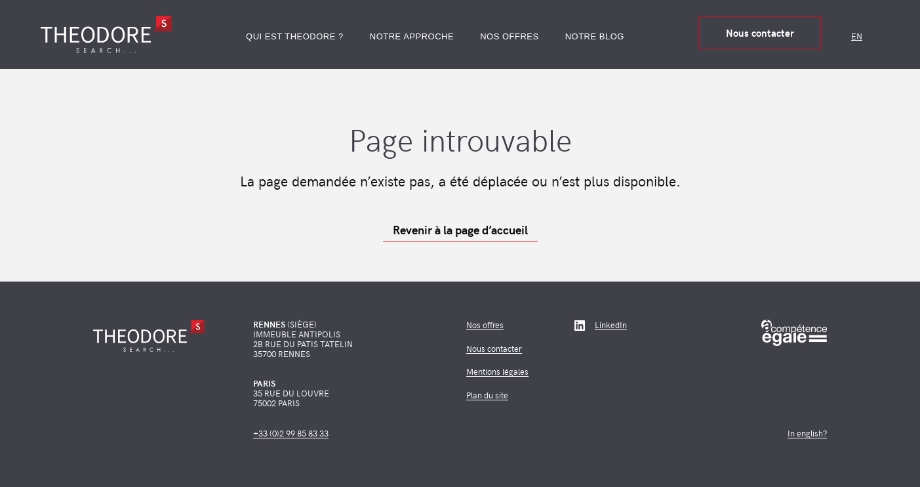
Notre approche (412, 36)
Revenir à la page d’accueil (460, 230)
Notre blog (594, 36)
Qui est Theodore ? (295, 36)
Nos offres (509, 36)
